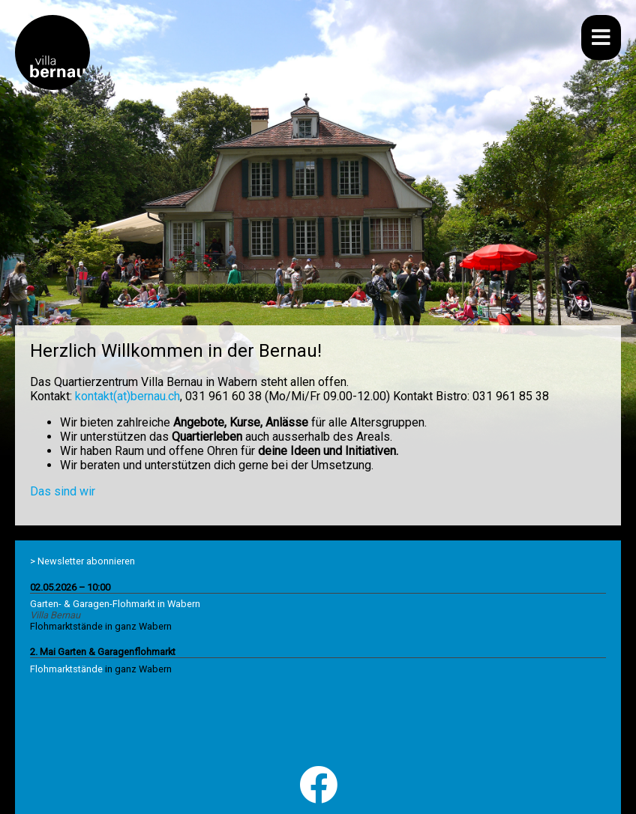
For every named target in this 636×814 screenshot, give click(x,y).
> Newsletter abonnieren (82, 561)
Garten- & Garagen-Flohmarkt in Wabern (115, 603)
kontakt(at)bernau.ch (127, 396)
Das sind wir (62, 491)
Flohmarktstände (66, 669)
